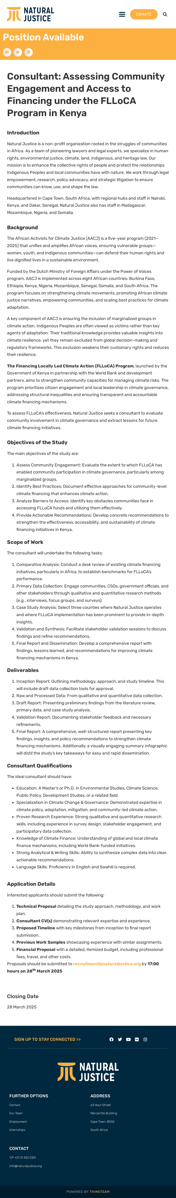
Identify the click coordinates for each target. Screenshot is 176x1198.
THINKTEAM (100, 1192)
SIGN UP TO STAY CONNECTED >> (47, 1039)
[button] (122, 14)
